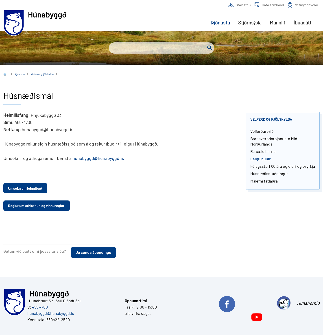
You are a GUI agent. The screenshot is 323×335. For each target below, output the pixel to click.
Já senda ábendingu (93, 252)
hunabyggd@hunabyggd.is (98, 158)
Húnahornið (308, 303)
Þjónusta (20, 74)
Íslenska (4, 74)
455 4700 (40, 307)
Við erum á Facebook (245, 303)
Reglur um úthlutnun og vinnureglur (36, 205)
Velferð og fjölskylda (42, 74)
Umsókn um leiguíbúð (25, 188)
